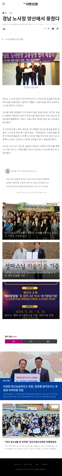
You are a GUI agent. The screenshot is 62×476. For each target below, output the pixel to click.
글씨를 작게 (45, 29)
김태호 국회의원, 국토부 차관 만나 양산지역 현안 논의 (27, 183)
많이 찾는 (11, 336)
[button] (60, 380)
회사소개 (17, 464)
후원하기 (45, 464)
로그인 (0, 6)
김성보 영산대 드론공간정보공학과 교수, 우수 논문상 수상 (29, 186)
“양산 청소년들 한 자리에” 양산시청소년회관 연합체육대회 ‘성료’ (29, 179)
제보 (37, 464)
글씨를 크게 (48, 29)
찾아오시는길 (28, 464)
